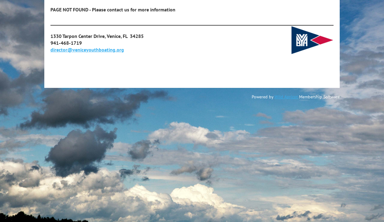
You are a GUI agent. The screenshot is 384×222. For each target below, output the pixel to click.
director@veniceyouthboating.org (87, 50)
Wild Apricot (286, 97)
